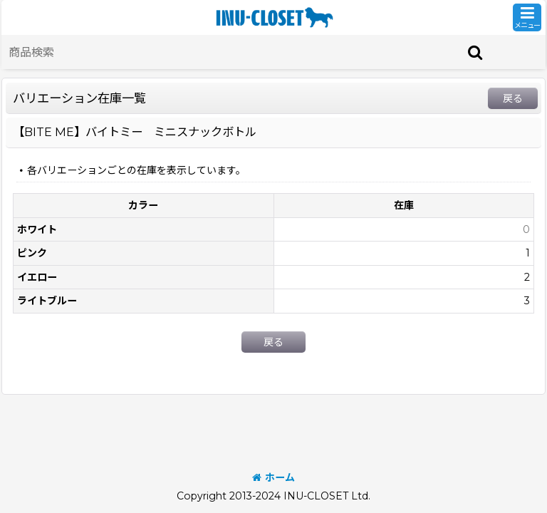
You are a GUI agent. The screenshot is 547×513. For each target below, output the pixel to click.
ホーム (273, 477)
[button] (527, 17)
